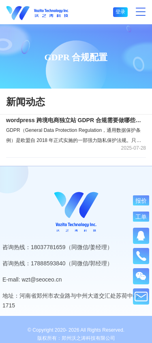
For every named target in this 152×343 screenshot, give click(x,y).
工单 (141, 216)
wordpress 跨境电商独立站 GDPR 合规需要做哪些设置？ (76, 120)
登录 (120, 12)
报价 (141, 200)
